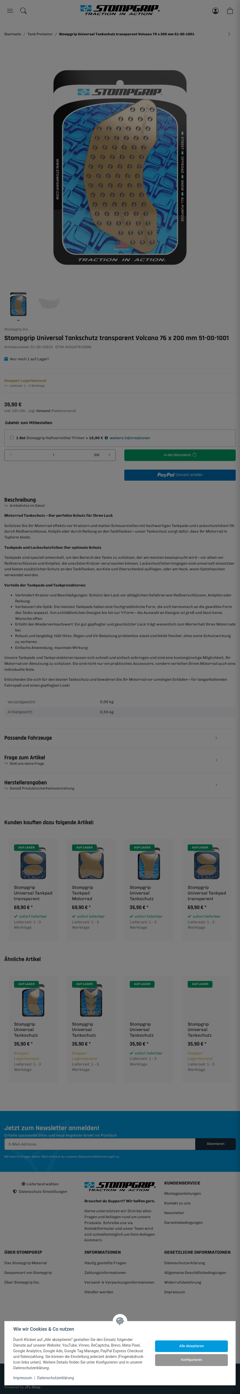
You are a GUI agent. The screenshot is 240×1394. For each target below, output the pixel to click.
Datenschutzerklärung (55, 1378)
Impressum (22, 1378)
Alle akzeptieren (191, 1346)
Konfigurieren (191, 1359)
